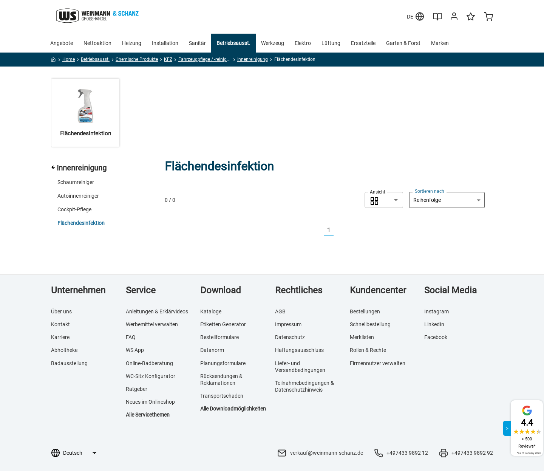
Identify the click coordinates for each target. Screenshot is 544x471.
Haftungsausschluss (299, 350)
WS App (135, 350)
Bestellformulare (219, 337)
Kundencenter (378, 290)
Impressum (288, 324)
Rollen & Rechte (368, 350)
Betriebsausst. (233, 43)
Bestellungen (365, 311)
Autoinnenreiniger (78, 196)
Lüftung (330, 43)
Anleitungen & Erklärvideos (157, 311)
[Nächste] (338, 230)
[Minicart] (488, 17)
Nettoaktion (97, 43)
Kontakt (60, 324)
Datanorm (212, 350)
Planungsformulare (223, 363)
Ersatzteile (363, 43)
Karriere (60, 337)
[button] (384, 200)
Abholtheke (64, 350)
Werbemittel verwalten (152, 324)
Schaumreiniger (75, 182)
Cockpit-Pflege (74, 209)
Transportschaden (221, 396)
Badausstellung (69, 363)
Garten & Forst (403, 43)
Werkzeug (272, 43)
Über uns (61, 311)
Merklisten (362, 337)
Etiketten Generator (223, 324)
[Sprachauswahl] (79, 453)
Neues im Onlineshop (150, 402)
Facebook (435, 337)
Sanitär (197, 43)
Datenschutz (290, 337)
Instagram (436, 311)
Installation (165, 43)
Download (220, 290)
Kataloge (210, 311)
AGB (280, 311)
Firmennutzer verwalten (377, 363)
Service (141, 290)
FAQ (131, 337)
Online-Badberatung (149, 363)
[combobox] (384, 200)
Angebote (61, 43)
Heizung (131, 43)
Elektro (303, 43)
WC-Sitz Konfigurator (150, 376)
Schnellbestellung (370, 324)
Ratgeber (136, 389)
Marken (440, 43)
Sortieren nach (429, 191)
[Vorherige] (319, 230)
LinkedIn (434, 324)
